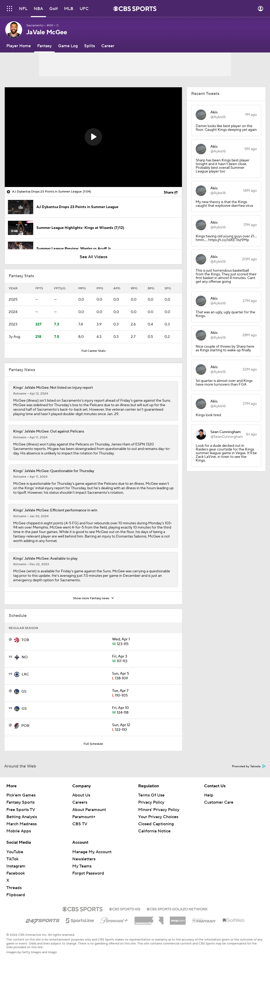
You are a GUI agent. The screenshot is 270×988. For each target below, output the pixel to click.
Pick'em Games (21, 795)
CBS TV (79, 824)
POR (25, 725)
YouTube (14, 852)
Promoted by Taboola (249, 766)
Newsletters (83, 859)
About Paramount (89, 809)
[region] (93, 137)
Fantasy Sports (20, 802)
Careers (79, 802)
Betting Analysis (21, 816)
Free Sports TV (20, 809)
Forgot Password (88, 873)
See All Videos (93, 257)
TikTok (12, 859)
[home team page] (16, 640)
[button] (93, 137)
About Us (81, 795)
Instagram (15, 866)
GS (23, 691)
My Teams (81, 866)
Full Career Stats (93, 351)
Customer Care (218, 802)
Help (208, 795)
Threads (14, 887)
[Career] (108, 45)
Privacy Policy (151, 802)
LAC (25, 674)
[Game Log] (68, 45)
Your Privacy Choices (158, 816)
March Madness (21, 824)
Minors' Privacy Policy (158, 809)
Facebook (15, 873)
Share (168, 192)
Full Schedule (93, 744)
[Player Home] (18, 45)
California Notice (154, 831)
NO (25, 657)
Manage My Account (92, 852)
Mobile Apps (18, 831)
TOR (25, 640)
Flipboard (15, 895)
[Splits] (89, 45)
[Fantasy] (44, 45)
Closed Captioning (156, 824)
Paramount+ (83, 816)
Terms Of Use (151, 795)
